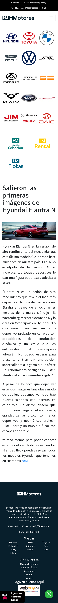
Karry (13, 549)
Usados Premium (29, 563)
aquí (24, 460)
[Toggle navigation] (51, 18)
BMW (30, 542)
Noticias (29, 578)
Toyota (46, 542)
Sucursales (29, 570)
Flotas (29, 574)
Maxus (30, 549)
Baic (46, 545)
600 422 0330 (33, 8)
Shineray (30, 545)
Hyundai (13, 542)
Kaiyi (45, 549)
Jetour (13, 553)
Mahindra (13, 545)
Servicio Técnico (29, 567)
